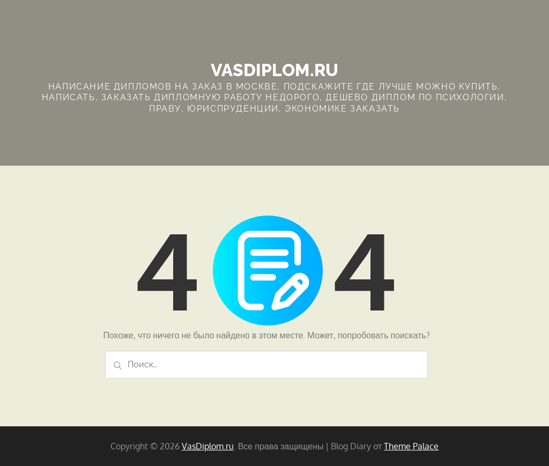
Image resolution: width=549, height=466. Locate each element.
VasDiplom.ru (274, 70)
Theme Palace (411, 446)
